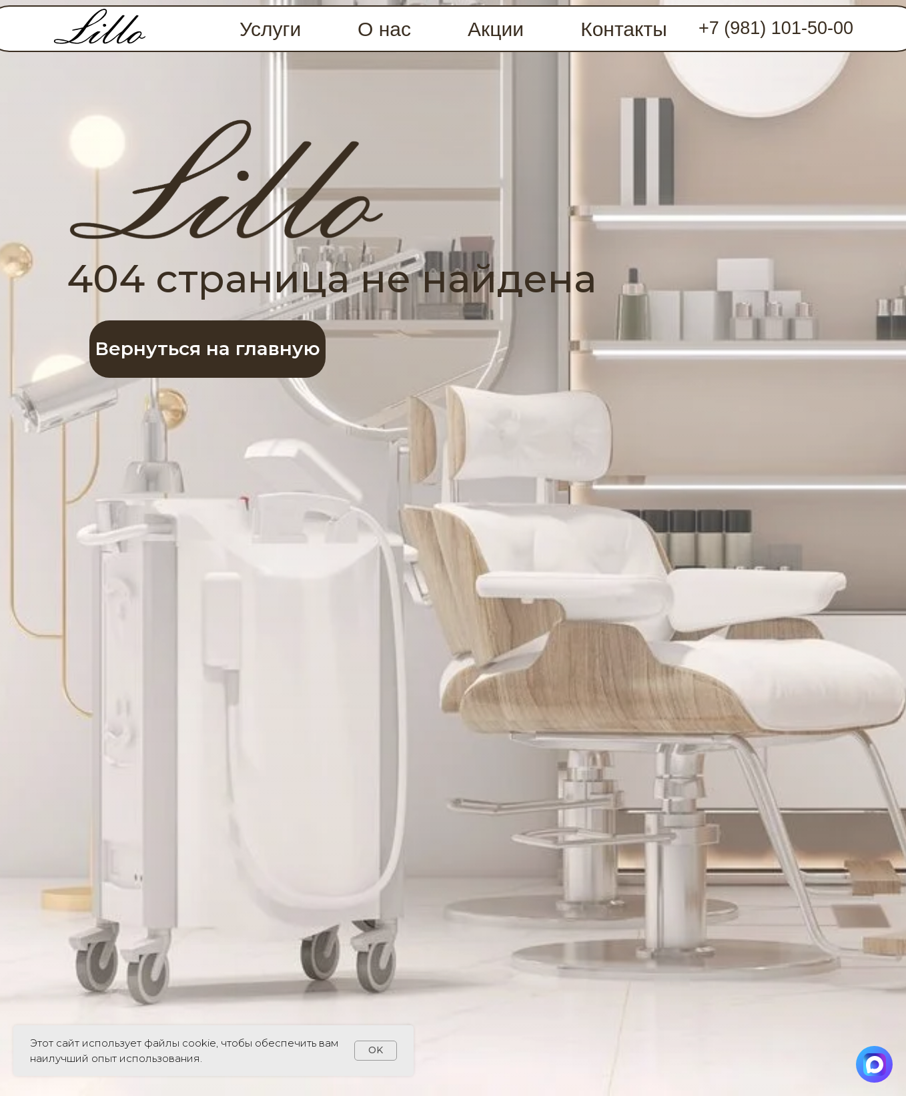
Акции (496, 29)
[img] (100, 28)
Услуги (270, 29)
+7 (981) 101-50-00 (776, 28)
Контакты (623, 29)
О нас (384, 29)
